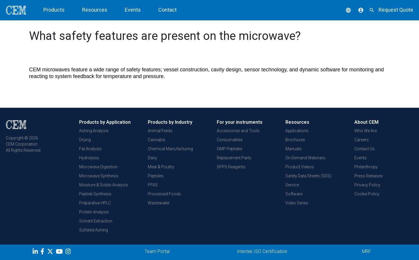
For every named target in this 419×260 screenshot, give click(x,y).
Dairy (152, 157)
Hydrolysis (89, 157)
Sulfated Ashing (93, 230)
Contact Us (364, 148)
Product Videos (299, 167)
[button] (344, 10)
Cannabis (156, 139)
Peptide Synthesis (95, 194)
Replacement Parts (234, 157)
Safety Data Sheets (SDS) (308, 176)
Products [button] (54, 10)
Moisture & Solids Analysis (103, 185)
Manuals (293, 148)
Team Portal (157, 251)
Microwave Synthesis (98, 176)
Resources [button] (94, 10)
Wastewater (159, 203)
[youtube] (60, 252)
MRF (366, 251)
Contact (167, 10)
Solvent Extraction (95, 221)
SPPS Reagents (231, 167)
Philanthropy (366, 167)
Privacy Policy (367, 185)
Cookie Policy (366, 194)
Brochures (295, 139)
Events (133, 10)
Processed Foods (164, 194)
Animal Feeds (160, 130)
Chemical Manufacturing (170, 148)
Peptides (156, 176)
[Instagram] (68, 252)
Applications (296, 130)
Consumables (230, 139)
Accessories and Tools (238, 130)
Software (293, 194)
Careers (361, 139)
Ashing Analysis (94, 130)
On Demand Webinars (305, 157)
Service (292, 185)
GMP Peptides (229, 148)
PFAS (153, 185)
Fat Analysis (90, 148)
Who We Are (365, 130)
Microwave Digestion (98, 167)
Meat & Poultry (161, 167)
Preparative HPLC (95, 203)
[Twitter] (51, 252)
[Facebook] (43, 252)
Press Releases (368, 176)
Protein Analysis (94, 212)
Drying (85, 139)
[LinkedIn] (36, 252)
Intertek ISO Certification (262, 251)
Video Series (296, 203)
